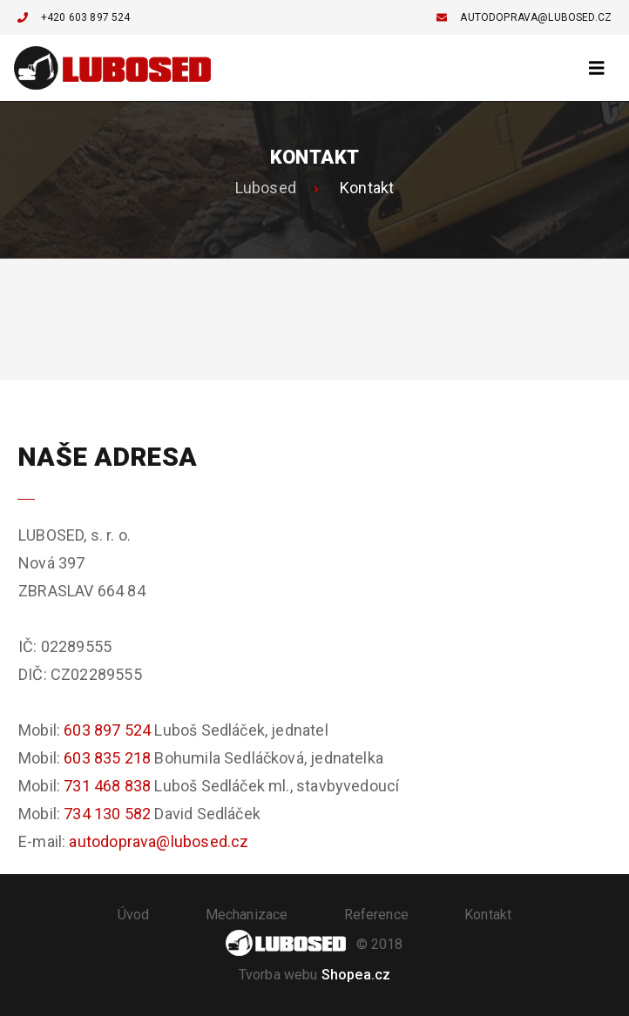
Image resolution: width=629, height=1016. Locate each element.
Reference (376, 914)
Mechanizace (247, 914)
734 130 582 (107, 813)
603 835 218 (107, 758)
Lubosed (265, 187)
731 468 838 (107, 786)
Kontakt (487, 914)
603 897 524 (107, 730)
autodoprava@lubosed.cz (524, 17)
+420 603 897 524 (74, 17)
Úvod (134, 914)
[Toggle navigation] (597, 68)
